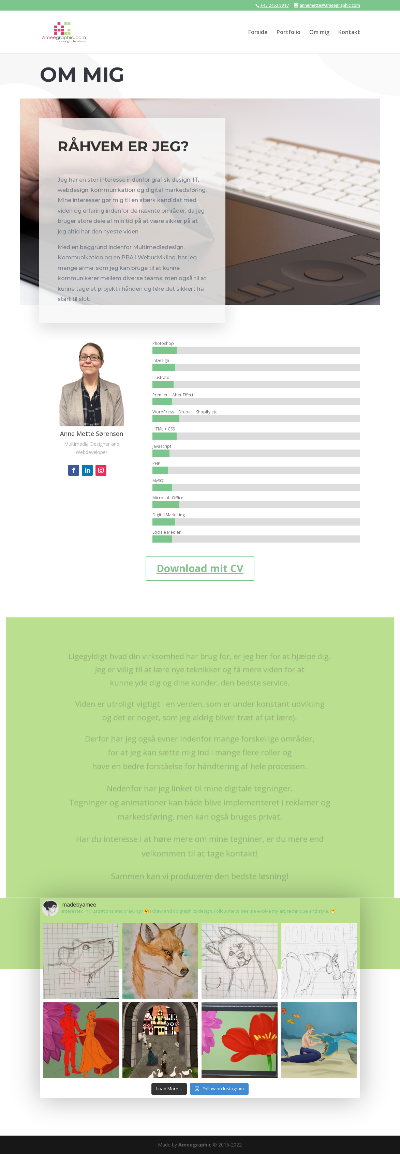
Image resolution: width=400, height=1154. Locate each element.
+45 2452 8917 (274, 5)
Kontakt (349, 33)
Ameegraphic (194, 1144)
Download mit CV (200, 568)
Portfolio (288, 33)
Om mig (319, 33)
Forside (258, 33)
